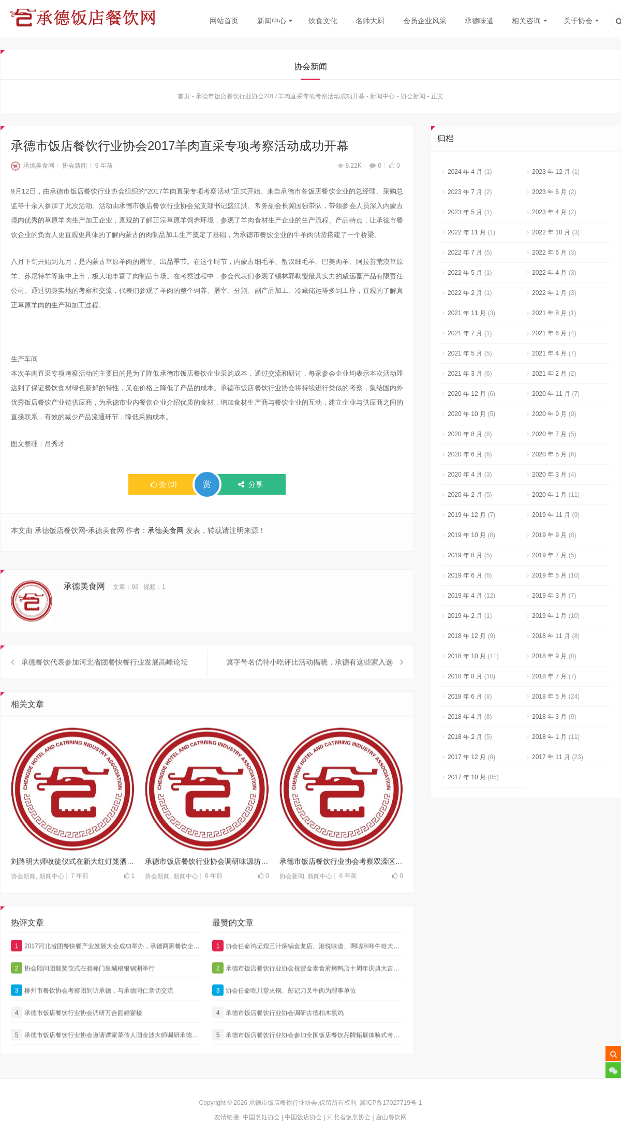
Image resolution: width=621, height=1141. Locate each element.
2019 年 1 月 (549, 618)
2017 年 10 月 (467, 779)
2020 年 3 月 (549, 477)
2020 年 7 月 (549, 436)
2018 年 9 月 (549, 658)
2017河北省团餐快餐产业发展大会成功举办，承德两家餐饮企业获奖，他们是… (106, 967)
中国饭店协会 (303, 1117)
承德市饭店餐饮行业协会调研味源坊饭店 (207, 883)
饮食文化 (322, 21)
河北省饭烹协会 (349, 1117)
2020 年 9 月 (549, 416)
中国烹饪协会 (261, 1117)
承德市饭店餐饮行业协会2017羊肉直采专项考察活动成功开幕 (280, 98)
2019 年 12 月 (467, 517)
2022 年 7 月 (465, 255)
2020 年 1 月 (549, 497)
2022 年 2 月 (465, 295)
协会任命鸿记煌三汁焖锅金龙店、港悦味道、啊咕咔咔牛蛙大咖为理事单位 (307, 967)
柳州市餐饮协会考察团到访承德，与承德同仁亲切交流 (92, 1011)
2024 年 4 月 (465, 174)
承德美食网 (32, 168)
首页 (184, 98)
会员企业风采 (425, 21)
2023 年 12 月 (551, 174)
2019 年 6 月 (465, 578)
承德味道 (479, 21)
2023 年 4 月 (549, 214)
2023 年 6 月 (549, 194)
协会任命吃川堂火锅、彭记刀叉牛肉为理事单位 (284, 1011)
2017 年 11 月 (551, 759)
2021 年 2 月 (549, 376)
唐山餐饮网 (391, 1117)
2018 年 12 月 (467, 638)
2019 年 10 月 (467, 537)
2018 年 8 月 (465, 679)
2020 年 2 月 (465, 497)
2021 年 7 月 (465, 335)
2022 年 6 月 (549, 255)
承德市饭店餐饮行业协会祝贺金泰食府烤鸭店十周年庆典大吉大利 (307, 989)
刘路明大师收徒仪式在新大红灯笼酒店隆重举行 (73, 883)
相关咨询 (526, 21)
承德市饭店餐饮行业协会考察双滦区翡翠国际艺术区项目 (341, 883)
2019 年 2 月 (465, 618)
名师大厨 (370, 21)
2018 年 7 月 (549, 679)
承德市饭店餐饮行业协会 (283, 1102)
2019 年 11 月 (551, 517)
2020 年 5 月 (549, 457)
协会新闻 (413, 98)
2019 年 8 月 (465, 557)
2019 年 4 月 (465, 598)
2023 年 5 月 (465, 214)
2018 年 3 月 (549, 719)
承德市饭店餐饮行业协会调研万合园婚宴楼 (76, 1034)
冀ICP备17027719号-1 (391, 1102)
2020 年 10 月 (467, 416)
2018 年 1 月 (549, 739)
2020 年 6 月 (465, 457)
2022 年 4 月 (549, 275)
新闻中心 (271, 21)
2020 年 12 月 (467, 396)
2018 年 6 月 (465, 699)
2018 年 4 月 (465, 719)
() (164, 487)
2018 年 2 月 (465, 739)
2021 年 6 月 (549, 335)
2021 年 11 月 (467, 315)
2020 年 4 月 (465, 477)
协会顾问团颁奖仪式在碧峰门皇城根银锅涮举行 (83, 989)
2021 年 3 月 (465, 376)
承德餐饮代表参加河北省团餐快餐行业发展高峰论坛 (104, 683)
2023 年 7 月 (465, 194)
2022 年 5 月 (465, 275)
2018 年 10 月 (467, 658)
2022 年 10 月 (551, 235)
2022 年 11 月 (467, 235)
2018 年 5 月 (549, 699)
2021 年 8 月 (549, 315)
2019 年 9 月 (549, 537)
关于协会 (578, 21)
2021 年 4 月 (549, 356)
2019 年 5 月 (549, 578)
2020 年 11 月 (551, 396)
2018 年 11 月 (551, 638)
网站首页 (224, 21)
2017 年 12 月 (467, 759)
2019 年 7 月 (549, 557)
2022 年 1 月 (549, 295)
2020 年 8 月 (465, 436)
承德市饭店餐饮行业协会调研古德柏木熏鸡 (278, 1034)
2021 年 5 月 (465, 356)
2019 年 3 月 (549, 598)
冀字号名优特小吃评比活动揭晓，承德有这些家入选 (309, 683)
